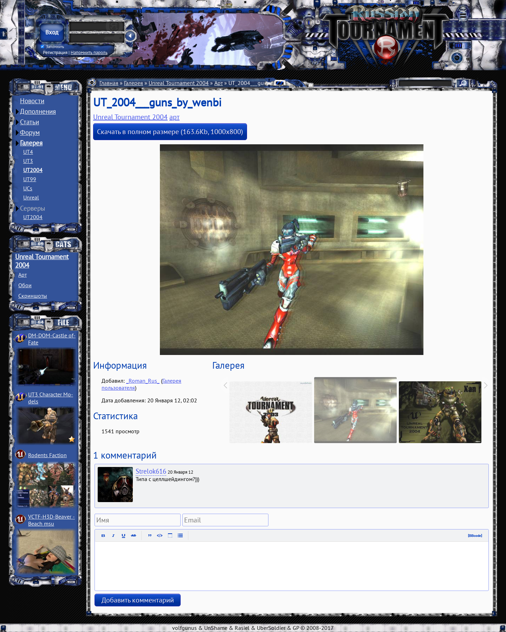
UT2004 (33, 169)
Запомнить (52, 46)
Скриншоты (32, 295)
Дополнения (38, 111)
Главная (108, 82)
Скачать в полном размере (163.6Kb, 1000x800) (170, 131)
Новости (32, 101)
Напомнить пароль (89, 52)
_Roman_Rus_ (143, 380)
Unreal (31, 197)
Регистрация (55, 52)
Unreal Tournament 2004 (179, 82)
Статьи (29, 122)
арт (174, 116)
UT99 (29, 179)
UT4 (28, 151)
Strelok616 (151, 471)
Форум (30, 132)
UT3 (28, 160)
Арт (22, 274)
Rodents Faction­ (47, 455)
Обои (25, 285)
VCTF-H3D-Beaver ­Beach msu (51, 520)
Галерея (31, 143)
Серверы (32, 208)
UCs (27, 188)
